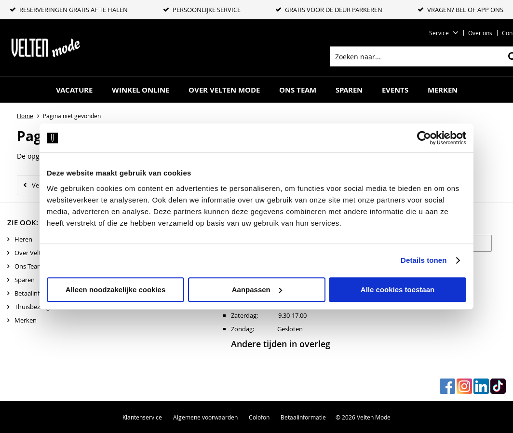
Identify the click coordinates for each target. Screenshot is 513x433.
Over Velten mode (224, 90)
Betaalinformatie (38, 293)
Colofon (259, 417)
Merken (443, 90)
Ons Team (297, 90)
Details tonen (423, 260)
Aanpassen (257, 289)
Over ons (480, 33)
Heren (23, 239)
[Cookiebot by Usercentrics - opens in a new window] (424, 138)
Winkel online (140, 90)
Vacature (74, 90)
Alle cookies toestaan (397, 289)
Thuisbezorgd (34, 306)
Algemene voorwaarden (205, 417)
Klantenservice (142, 417)
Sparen (349, 90)
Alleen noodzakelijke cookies (116, 289)
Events (395, 90)
